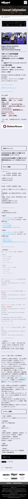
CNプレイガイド (7, 240)
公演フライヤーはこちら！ (9, 87)
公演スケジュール (19, 22)
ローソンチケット (8, 217)
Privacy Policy (17, 483)
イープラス (6, 223)
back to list (9, 467)
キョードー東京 (7, 225)
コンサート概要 (18, 25)
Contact (9, 483)
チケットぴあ (6, 219)
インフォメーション (7, 22)
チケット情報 (6, 25)
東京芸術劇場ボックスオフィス (11, 227)
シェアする (10, 461)
